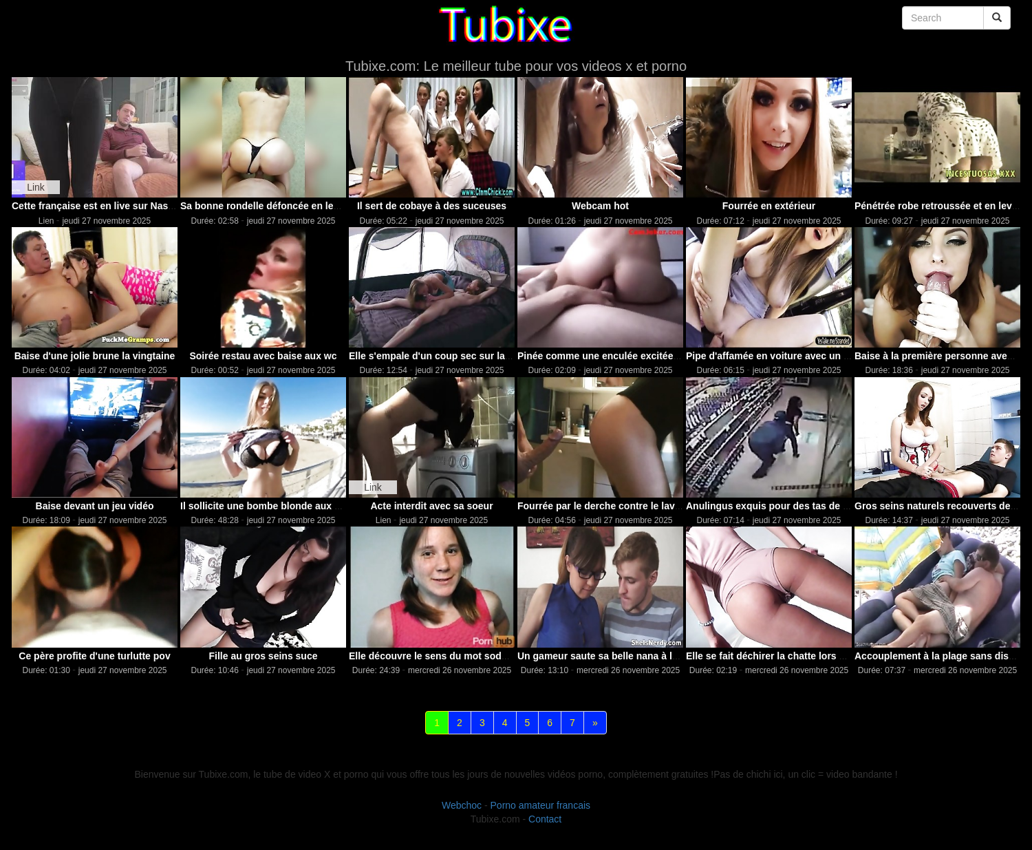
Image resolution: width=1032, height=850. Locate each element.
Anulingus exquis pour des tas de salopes (782, 505)
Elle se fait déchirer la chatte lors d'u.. (772, 655)
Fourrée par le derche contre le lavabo (604, 505)
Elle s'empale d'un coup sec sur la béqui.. (444, 355)
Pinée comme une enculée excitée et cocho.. (619, 355)
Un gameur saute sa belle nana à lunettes (612, 655)
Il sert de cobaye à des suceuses (431, 205)
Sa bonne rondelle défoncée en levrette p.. (277, 205)
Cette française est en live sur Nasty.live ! (106, 205)
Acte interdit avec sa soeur (431, 505)
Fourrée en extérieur (768, 205)
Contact (544, 819)
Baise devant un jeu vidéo (95, 505)
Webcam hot (600, 205)
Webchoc (462, 805)
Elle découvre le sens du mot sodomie (436, 655)
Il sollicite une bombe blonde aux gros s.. (274, 505)
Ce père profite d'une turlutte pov (94, 655)
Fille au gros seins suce (263, 655)
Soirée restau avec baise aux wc (262, 355)
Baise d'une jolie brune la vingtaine (94, 355)
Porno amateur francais (541, 805)
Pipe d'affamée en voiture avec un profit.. (780, 355)
